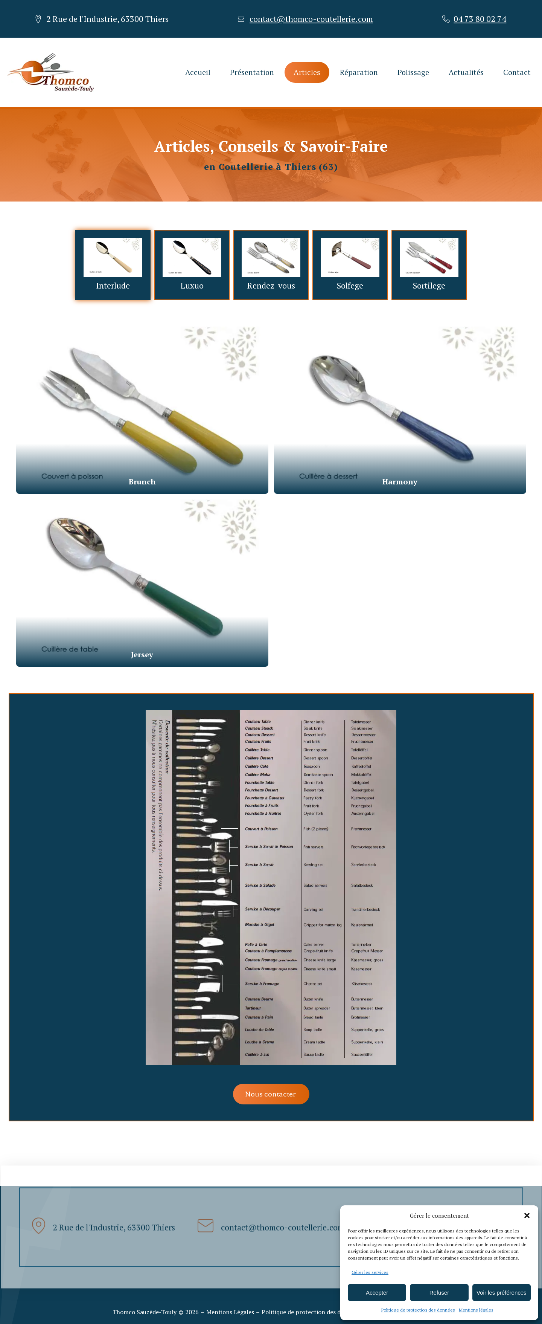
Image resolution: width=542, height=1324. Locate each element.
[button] (527, 1215)
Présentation (252, 72)
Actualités (466, 72)
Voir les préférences (502, 1292)
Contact (517, 72)
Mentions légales (476, 1310)
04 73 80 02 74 (480, 19)
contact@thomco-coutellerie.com (311, 19)
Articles (307, 72)
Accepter (377, 1292)
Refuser (439, 1292)
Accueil (197, 72)
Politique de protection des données (418, 1310)
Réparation (359, 72)
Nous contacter (271, 1094)
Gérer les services (370, 1272)
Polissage (413, 72)
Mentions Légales (230, 1312)
